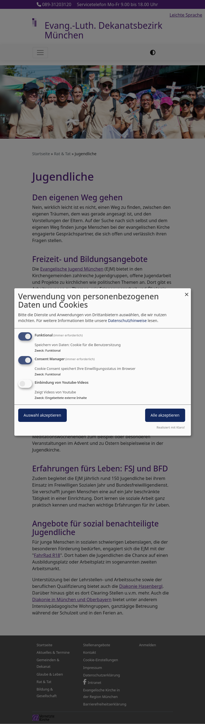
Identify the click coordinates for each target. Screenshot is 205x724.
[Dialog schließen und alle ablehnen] (187, 291)
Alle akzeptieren (165, 415)
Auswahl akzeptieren (42, 415)
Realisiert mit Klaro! (171, 427)
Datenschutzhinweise (127, 320)
